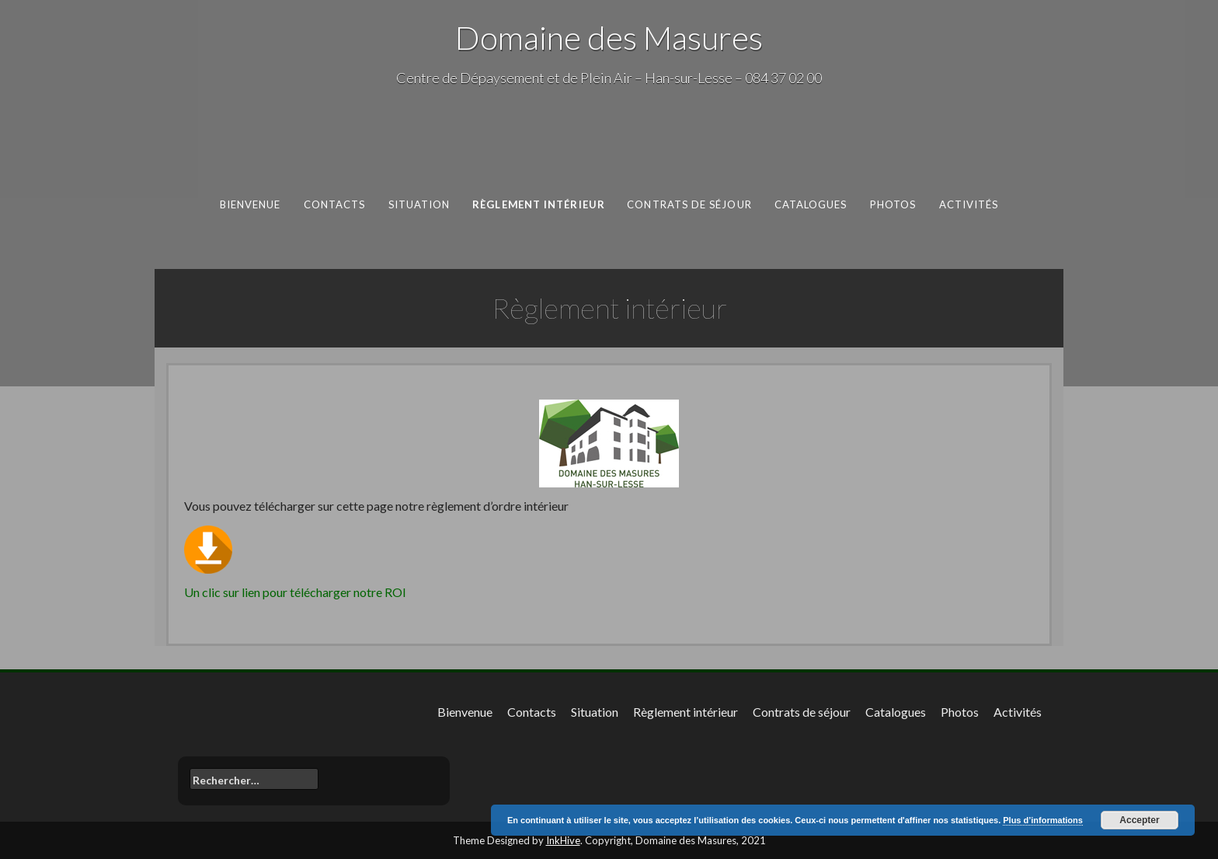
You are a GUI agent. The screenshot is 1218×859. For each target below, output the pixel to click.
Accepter (1139, 820)
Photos (893, 204)
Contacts (335, 204)
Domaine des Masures (609, 37)
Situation (419, 204)
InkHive (563, 840)
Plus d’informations (1043, 820)
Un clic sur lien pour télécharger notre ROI (295, 592)
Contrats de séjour (689, 204)
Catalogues (810, 204)
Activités (969, 204)
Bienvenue (250, 204)
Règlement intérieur (538, 204)
